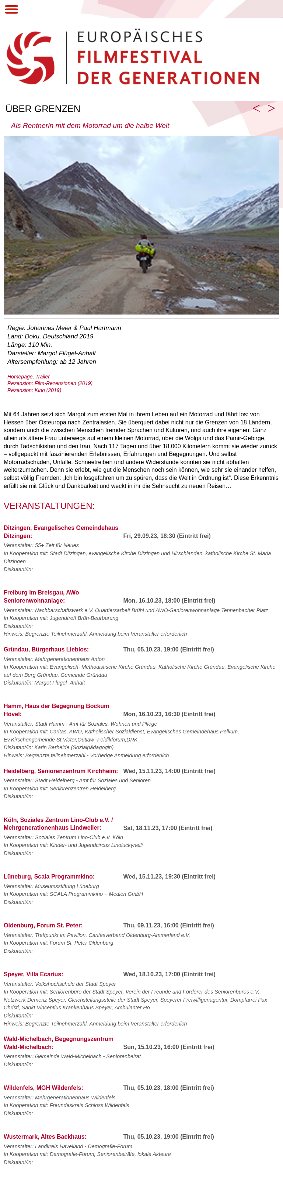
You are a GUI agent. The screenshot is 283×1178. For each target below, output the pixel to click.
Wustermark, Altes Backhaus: (45, 1137)
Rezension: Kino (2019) (34, 390)
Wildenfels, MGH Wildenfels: (43, 1088)
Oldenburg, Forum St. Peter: (43, 925)
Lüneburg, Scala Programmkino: (49, 876)
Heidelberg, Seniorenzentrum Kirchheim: (61, 771)
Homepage (20, 377)
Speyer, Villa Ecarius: (33, 974)
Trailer (42, 377)
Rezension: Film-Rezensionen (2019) (49, 383)
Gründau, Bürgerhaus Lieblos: (46, 649)
